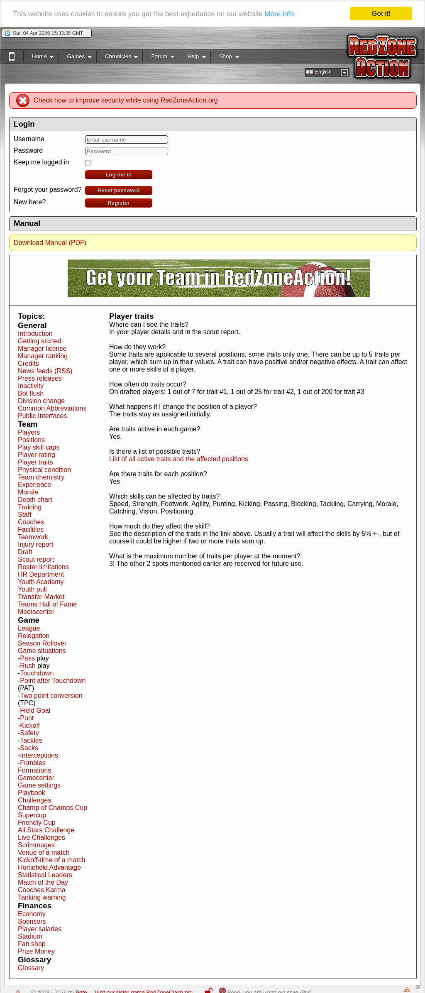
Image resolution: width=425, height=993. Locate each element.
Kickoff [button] (30, 725)
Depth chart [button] (35, 499)
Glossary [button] (31, 967)
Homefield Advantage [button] (49, 867)
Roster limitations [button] (43, 566)
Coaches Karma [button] (42, 889)
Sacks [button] (29, 747)
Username (29, 138)
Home (38, 58)
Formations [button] (34, 770)
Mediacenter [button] (36, 611)
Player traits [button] (35, 462)
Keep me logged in (41, 162)
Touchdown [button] (37, 673)
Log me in (118, 174)
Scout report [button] (36, 559)
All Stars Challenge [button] (46, 830)
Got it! (380, 13)
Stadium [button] (30, 936)
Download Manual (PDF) (50, 242)
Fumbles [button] (32, 762)
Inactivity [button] (31, 385)
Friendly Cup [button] (37, 822)
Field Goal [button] (35, 710)
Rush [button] (27, 665)
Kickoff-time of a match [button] (51, 859)
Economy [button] (32, 913)
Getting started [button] (39, 341)
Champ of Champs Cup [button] (52, 807)
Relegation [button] (34, 635)
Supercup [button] (32, 815)
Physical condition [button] (44, 469)
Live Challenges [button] (41, 837)
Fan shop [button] (32, 943)
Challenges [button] (34, 800)
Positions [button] (31, 439)
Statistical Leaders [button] (45, 874)
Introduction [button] (35, 333)
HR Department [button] (41, 574)
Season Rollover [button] (42, 643)
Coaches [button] (31, 522)
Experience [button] (34, 484)
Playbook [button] (31, 792)
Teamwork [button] (33, 537)
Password (28, 150)
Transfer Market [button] (41, 596)
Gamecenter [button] (36, 777)
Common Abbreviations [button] (52, 408)
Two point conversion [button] (51, 695)
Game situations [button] (42, 650)
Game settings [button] (39, 785)
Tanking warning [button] (42, 897)
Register (118, 203)
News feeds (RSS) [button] (45, 370)
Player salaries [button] (39, 928)
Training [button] (30, 507)
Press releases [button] (40, 378)
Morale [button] (28, 492)
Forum (158, 58)
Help (192, 58)
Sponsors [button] (32, 921)
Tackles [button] (31, 740)
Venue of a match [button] (44, 852)
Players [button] (29, 432)
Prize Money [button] (36, 951)
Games (75, 58)
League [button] (29, 628)
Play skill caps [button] (38, 447)
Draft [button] (25, 551)
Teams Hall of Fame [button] (47, 604)
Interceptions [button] (39, 755)
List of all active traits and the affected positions (178, 458)
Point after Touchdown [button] (52, 680)
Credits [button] (28, 363)
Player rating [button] (36, 454)
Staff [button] (25, 514)
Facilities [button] (31, 529)
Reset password (119, 190)
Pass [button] (27, 658)
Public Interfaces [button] (42, 415)
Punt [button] (27, 718)
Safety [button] (29, 732)
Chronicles (117, 58)
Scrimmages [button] (36, 845)
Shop (224, 58)
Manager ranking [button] (43, 356)
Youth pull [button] (32, 589)
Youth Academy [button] (41, 581)
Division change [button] (41, 400)
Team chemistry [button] (41, 477)
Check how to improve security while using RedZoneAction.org (126, 100)
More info (279, 13)
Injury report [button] (35, 544)
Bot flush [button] (31, 393)
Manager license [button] (42, 348)
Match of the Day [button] (43, 882)
